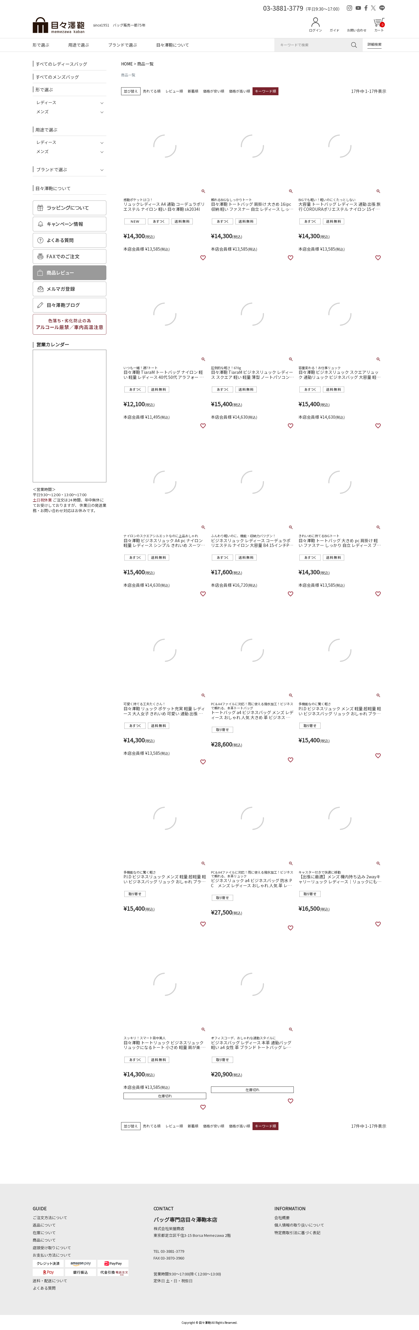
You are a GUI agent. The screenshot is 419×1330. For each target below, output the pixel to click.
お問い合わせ (357, 30)
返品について (44, 1225)
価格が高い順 (239, 90)
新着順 (193, 90)
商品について (44, 1240)
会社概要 (282, 1217)
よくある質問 (44, 1288)
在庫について (44, 1232)
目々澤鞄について (172, 45)
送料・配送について (50, 1280)
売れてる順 (152, 90)
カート (379, 27)
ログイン (315, 30)
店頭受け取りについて (52, 1247)
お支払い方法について (52, 1255)
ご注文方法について (50, 1217)
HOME (127, 64)
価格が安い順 (213, 90)
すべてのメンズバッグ (57, 77)
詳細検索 (374, 44)
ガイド (334, 30)
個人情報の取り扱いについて (299, 1225)
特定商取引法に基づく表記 (297, 1232)
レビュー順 (174, 90)
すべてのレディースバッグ (61, 64)
